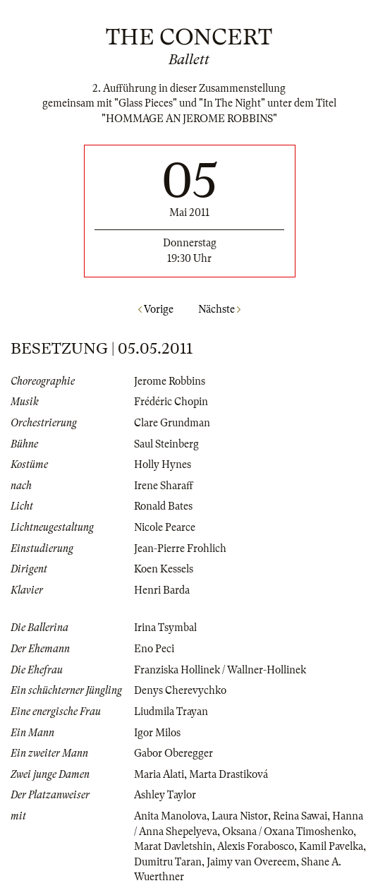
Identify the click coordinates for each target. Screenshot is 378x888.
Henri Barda (162, 590)
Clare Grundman (172, 422)
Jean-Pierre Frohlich (180, 548)
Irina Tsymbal (165, 627)
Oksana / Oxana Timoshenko (287, 831)
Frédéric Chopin (171, 401)
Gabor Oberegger (173, 753)
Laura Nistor (240, 816)
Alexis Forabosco (255, 846)
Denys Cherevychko (180, 690)
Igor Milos (157, 732)
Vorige (155, 309)
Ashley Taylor (165, 794)
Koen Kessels (163, 569)
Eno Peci (154, 648)
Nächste (219, 309)
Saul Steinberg (166, 444)
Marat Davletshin (173, 846)
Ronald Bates (163, 506)
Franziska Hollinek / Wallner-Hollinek (220, 670)
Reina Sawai (300, 816)
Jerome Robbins (169, 381)
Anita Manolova (170, 816)
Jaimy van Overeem (251, 862)
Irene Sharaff (163, 485)
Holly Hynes (162, 464)
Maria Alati (159, 774)
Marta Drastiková (228, 774)
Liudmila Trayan (171, 711)
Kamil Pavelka (331, 846)
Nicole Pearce (164, 527)
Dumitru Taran (168, 862)
